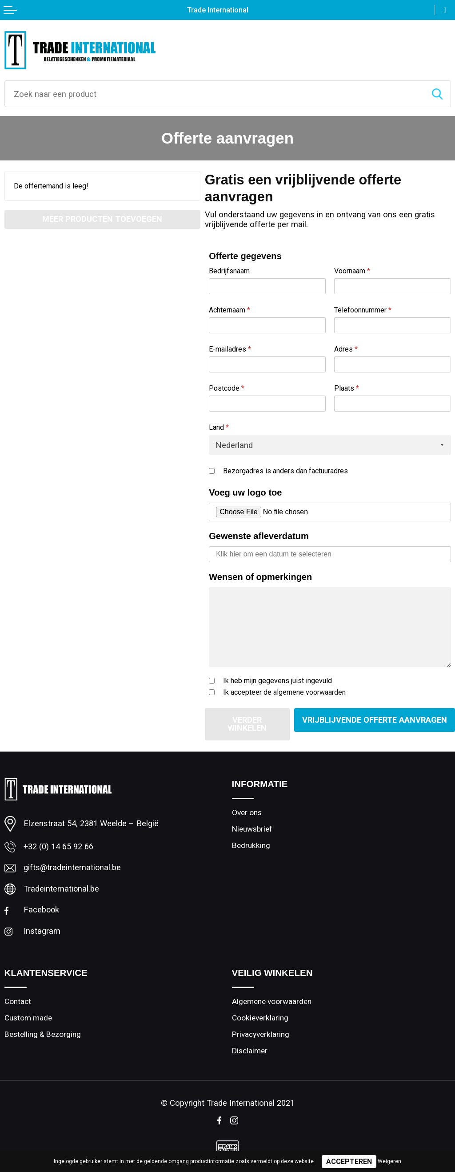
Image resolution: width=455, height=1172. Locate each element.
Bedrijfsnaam (229, 271)
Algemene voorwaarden (271, 1002)
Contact (17, 1002)
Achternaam (229, 310)
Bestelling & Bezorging (42, 1035)
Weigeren (389, 1161)
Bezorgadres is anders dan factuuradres (285, 471)
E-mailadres (230, 349)
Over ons (247, 812)
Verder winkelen (245, 723)
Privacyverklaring (260, 1035)
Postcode (226, 388)
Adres (346, 349)
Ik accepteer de (284, 692)
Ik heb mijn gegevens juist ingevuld (277, 680)
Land (219, 427)
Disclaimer (249, 1051)
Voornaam (352, 271)
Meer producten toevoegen (102, 219)
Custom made (28, 1018)
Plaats (346, 388)
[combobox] (214, 94)
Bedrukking (251, 845)
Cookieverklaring (260, 1018)
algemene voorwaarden (309, 692)
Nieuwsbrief (252, 829)
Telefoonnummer (362, 310)
